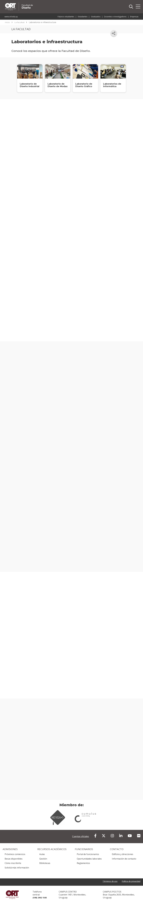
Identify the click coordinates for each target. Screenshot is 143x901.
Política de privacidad (130, 876)
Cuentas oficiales (80, 831)
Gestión (43, 853)
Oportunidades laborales (89, 853)
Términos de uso (106, 876)
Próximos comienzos (15, 849)
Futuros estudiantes (66, 16)
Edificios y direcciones (122, 849)
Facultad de (44, 3)
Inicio (7, 22)
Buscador (131, 6)
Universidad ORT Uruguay (12, 891)
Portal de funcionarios (88, 849)
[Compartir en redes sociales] (114, 33)
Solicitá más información (17, 862)
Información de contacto (124, 853)
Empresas (134, 16)
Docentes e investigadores (115, 16)
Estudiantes (82, 16)
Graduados (95, 16)
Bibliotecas (44, 858)
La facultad (19, 22)
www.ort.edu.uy (11, 16)
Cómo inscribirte (13, 858)
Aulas (42, 849)
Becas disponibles (13, 853)
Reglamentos (83, 858)
